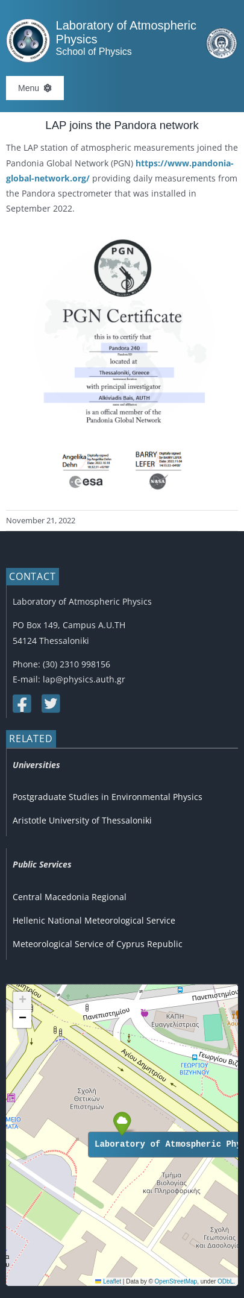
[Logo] (28, 22)
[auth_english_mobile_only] (221, 31)
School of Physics (94, 51)
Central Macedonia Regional (70, 897)
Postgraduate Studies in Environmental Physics (107, 796)
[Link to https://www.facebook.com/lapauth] (21, 703)
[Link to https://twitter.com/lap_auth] (50, 703)
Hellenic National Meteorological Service (94, 920)
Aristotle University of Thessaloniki (82, 820)
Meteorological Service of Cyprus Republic (98, 944)
